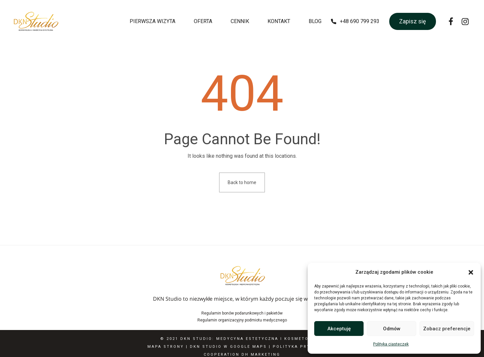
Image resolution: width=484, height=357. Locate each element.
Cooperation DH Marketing (242, 354)
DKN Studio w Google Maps (228, 346)
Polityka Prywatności (305, 346)
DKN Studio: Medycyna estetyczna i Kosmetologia (252, 339)
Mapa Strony (165, 346)
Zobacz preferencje (447, 329)
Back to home (242, 182)
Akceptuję (339, 329)
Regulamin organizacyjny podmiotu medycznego (242, 320)
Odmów (391, 329)
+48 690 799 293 (359, 21)
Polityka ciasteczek (391, 344)
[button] (471, 272)
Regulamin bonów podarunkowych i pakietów (242, 313)
